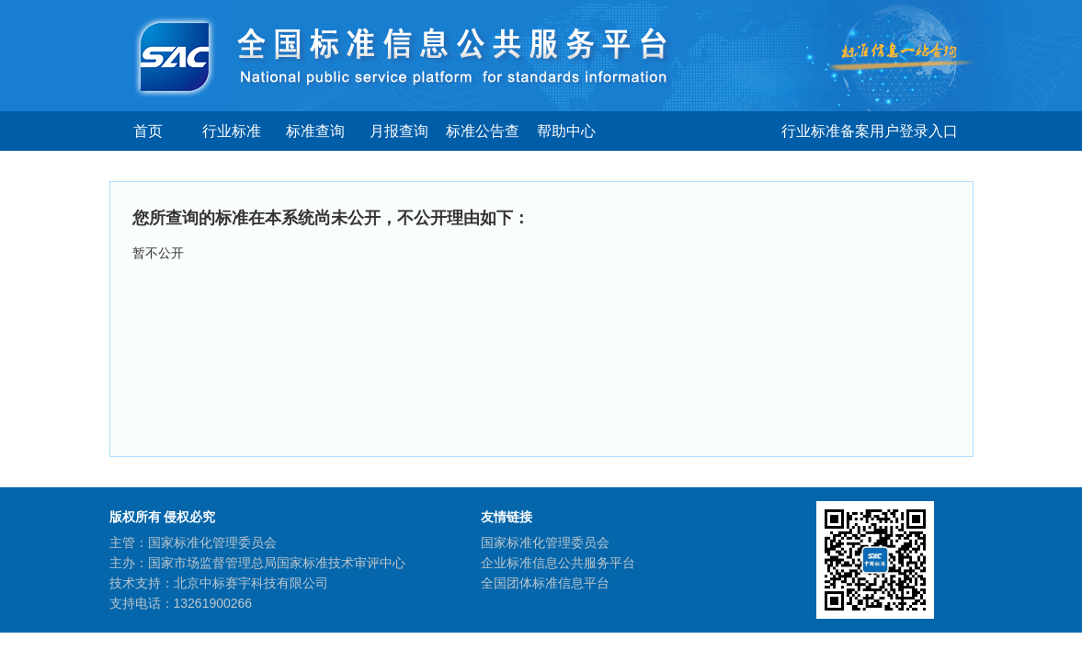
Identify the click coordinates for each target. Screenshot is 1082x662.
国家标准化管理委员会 (545, 542)
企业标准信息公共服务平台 (558, 562)
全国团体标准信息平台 (545, 583)
